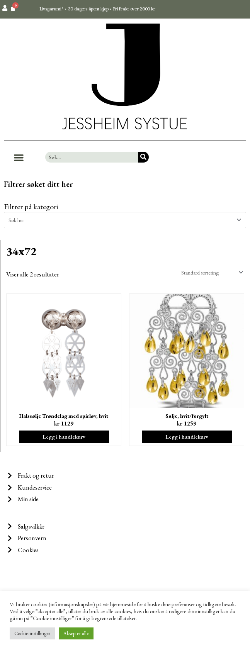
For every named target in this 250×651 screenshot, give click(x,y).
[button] (19, 157)
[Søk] (143, 157)
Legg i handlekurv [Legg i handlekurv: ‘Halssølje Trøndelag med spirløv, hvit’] (64, 436)
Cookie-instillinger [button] (32, 633)
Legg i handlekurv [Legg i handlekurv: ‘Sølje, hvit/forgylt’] (186, 436)
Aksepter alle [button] (76, 633)
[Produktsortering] (210, 272)
